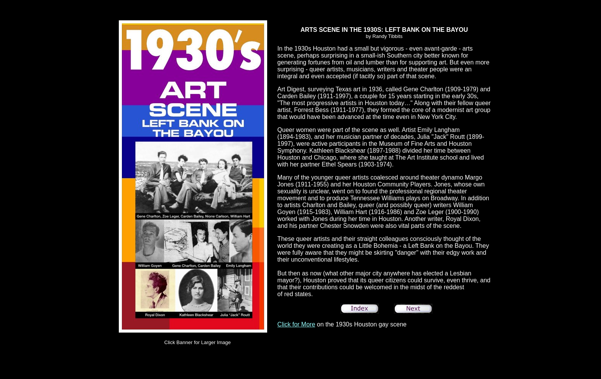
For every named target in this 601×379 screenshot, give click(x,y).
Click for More (296, 324)
